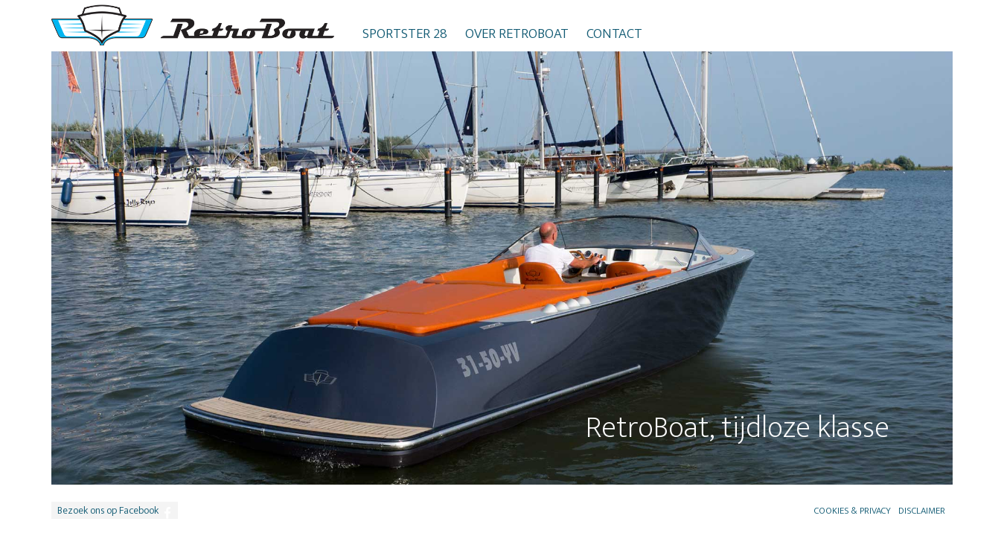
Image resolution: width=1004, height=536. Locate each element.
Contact (614, 33)
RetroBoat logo (192, 24)
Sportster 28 (404, 33)
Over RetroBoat (517, 33)
